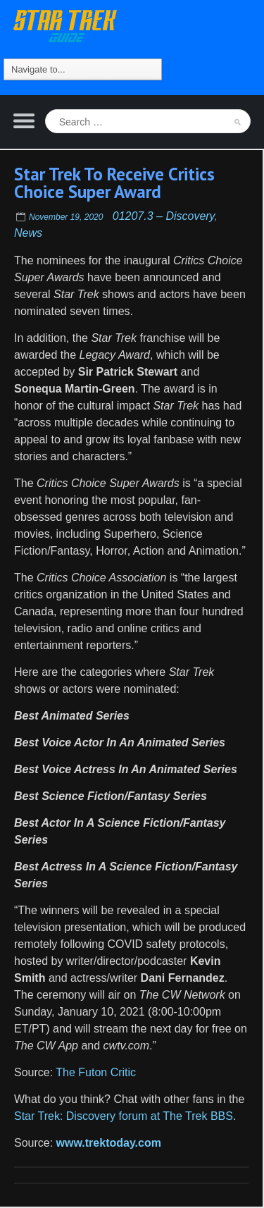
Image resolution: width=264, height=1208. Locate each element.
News (28, 233)
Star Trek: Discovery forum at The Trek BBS (123, 1116)
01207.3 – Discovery (164, 216)
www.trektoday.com (108, 1143)
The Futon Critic (96, 1072)
